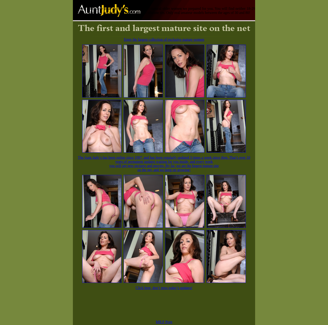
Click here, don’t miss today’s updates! (164, 288)
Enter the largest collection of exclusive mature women (164, 39)
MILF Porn (164, 322)
